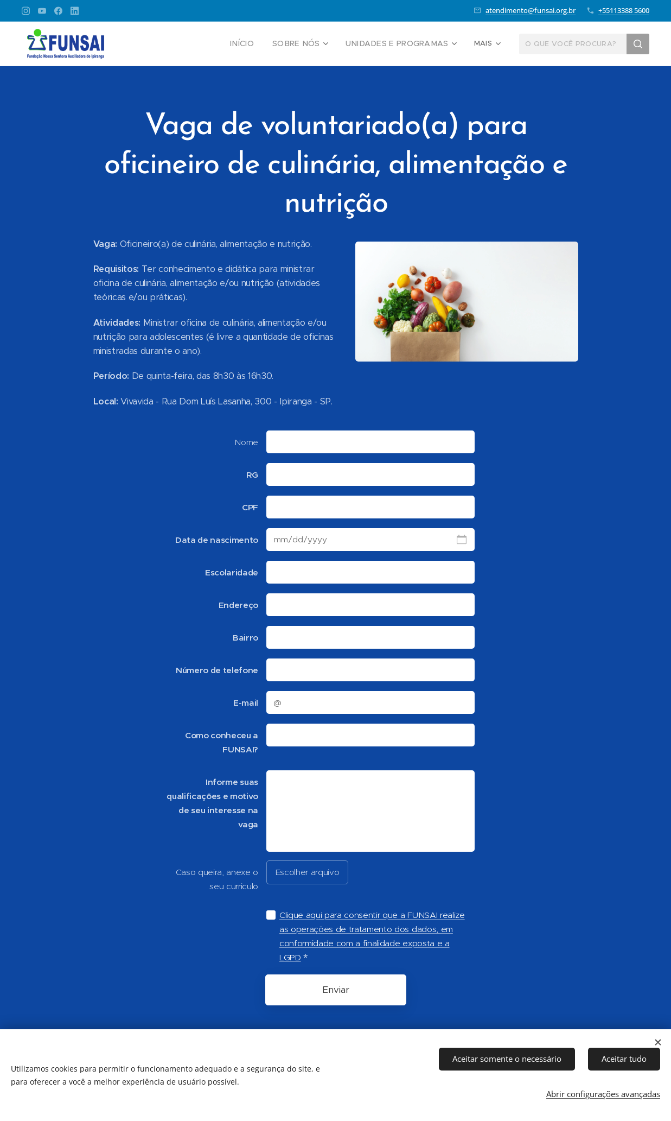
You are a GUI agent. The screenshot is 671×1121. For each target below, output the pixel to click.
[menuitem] (176, 44)
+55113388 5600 (623, 10)
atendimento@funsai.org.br (530, 10)
